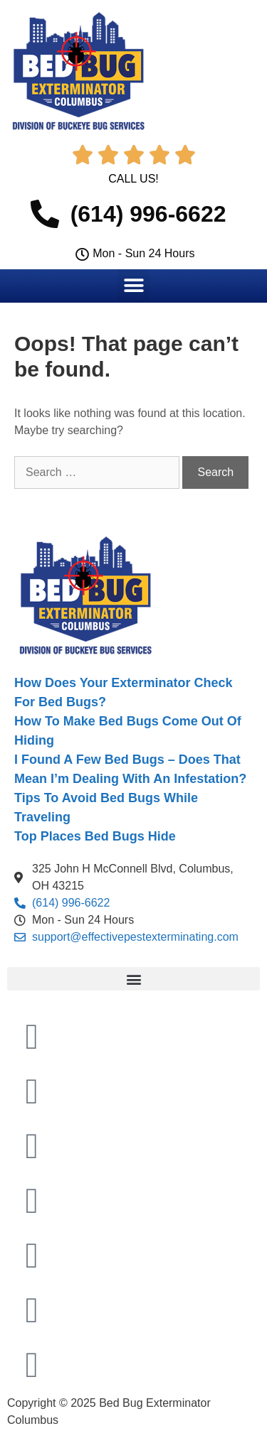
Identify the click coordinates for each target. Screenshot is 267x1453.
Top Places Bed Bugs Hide (95, 836)
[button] (133, 285)
